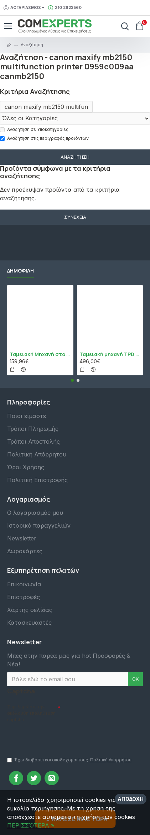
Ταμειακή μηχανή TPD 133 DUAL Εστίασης (110, 354)
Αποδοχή (131, 799)
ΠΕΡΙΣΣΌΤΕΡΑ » (30, 825)
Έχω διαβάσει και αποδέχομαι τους (70, 760)
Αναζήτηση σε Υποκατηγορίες (34, 129)
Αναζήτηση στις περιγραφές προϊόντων (44, 138)
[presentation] (57, 736)
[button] (72, 380)
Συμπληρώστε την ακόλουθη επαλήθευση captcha (31, 713)
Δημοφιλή (20, 271)
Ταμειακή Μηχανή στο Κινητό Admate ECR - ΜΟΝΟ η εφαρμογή (40, 354)
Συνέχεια (75, 217)
